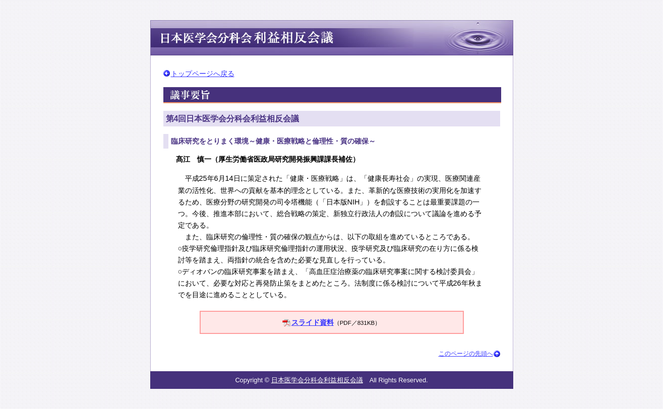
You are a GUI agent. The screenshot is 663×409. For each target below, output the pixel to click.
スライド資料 (312, 322)
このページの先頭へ (466, 354)
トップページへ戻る (202, 74)
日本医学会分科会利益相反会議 (317, 380)
